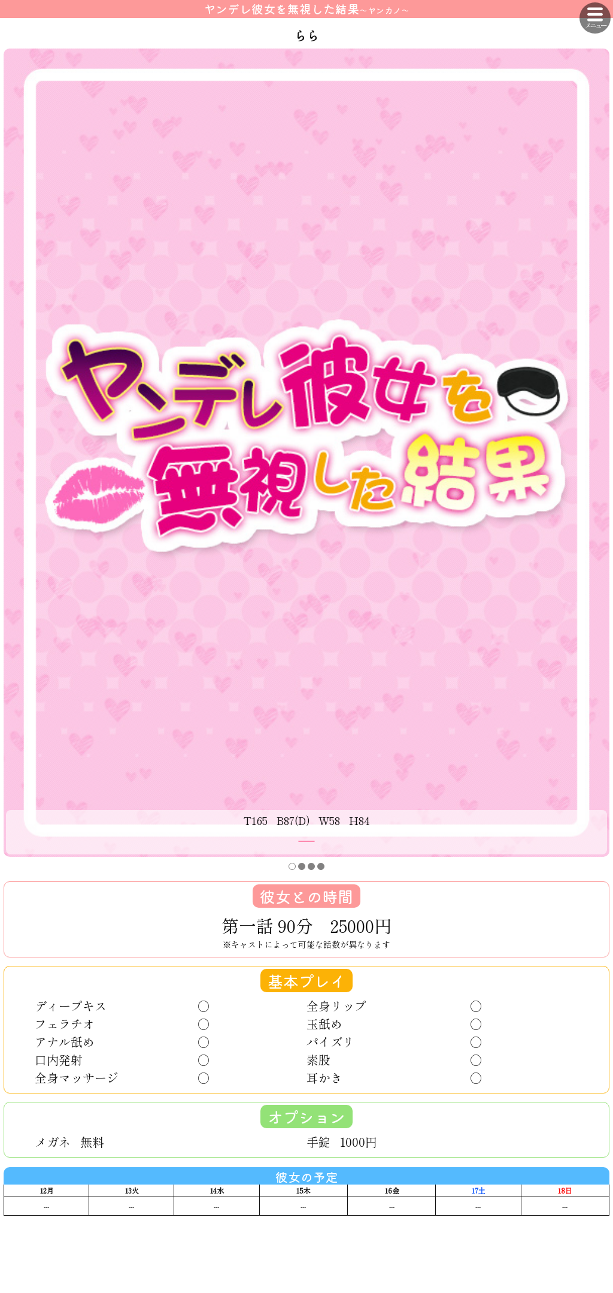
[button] (292, 866)
